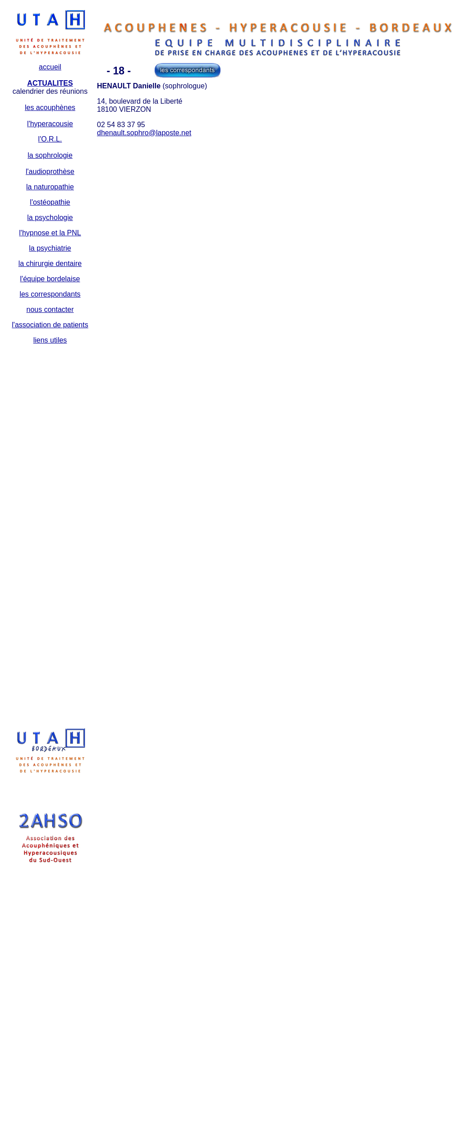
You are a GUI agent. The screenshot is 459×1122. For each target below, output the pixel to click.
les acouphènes (50, 107)
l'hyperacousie (50, 124)
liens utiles (50, 340)
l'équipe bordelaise (50, 279)
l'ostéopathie (50, 202)
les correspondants (49, 294)
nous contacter (50, 309)
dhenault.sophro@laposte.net (144, 133)
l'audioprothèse (50, 171)
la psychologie (50, 217)
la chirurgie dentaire (50, 263)
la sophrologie (50, 155)
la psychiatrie (50, 248)
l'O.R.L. (50, 139)
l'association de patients (50, 325)
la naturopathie (50, 187)
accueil (50, 67)
